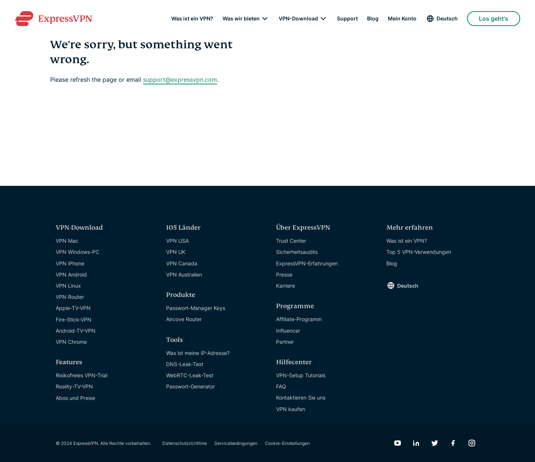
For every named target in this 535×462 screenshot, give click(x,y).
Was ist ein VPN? (192, 18)
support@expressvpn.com (180, 79)
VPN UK (175, 252)
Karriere (285, 285)
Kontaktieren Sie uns (300, 397)
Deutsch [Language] (447, 18)
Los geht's (493, 18)
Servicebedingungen (235, 443)
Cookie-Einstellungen (287, 443)
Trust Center (291, 241)
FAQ (281, 386)
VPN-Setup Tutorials (300, 375)
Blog (373, 18)
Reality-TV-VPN (74, 386)
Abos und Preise (75, 398)
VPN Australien (184, 274)
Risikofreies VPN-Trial (81, 375)
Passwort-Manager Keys (195, 308)
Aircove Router (184, 319)
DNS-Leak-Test (184, 364)
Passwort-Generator (190, 386)
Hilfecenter (294, 362)
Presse (284, 274)
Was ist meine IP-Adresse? (198, 353)
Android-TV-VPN (75, 330)
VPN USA (177, 241)
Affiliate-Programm (299, 319)
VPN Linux (68, 285)
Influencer (288, 330)
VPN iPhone (70, 263)
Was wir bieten (241, 18)
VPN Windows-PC (77, 252)
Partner (285, 342)
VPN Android (71, 274)
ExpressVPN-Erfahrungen (307, 263)
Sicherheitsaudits (297, 252)
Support (347, 18)
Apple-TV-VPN (73, 308)
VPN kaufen (290, 409)
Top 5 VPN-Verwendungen (418, 252)
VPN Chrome (71, 342)
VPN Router (70, 297)
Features (69, 362)
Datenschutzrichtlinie (184, 443)
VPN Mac (67, 241)
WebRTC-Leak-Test (189, 375)
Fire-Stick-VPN (73, 319)
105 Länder (183, 228)
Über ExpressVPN (303, 228)
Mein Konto (402, 18)
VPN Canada (181, 263)
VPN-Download (298, 18)
